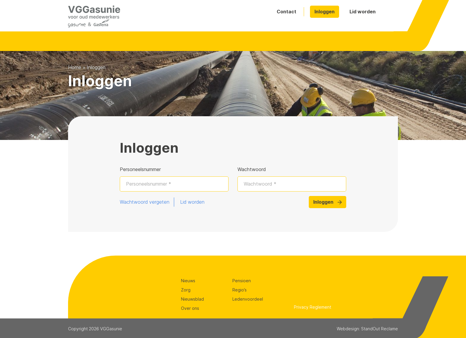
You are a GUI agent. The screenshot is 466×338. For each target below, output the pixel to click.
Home (74, 67)
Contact (286, 12)
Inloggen (324, 12)
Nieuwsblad (192, 299)
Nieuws (188, 280)
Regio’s (239, 289)
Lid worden (363, 12)
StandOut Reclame (379, 328)
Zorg (186, 289)
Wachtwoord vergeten (144, 202)
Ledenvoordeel (247, 299)
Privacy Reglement (312, 307)
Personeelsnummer (140, 169)
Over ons (190, 308)
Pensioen (241, 280)
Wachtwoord (251, 169)
